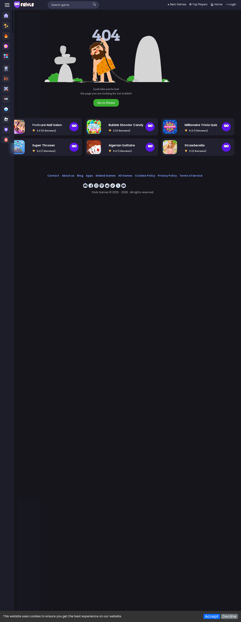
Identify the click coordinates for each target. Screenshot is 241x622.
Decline (229, 616)
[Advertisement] (29, 70)
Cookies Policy (163, 171)
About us (86, 171)
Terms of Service (209, 171)
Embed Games (124, 171)
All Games (144, 171)
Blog (98, 171)
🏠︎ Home (216, 4)
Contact (72, 171)
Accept (212, 616)
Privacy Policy (185, 171)
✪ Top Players (198, 4)
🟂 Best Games (176, 4)
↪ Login (231, 4)
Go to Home (126, 103)
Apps (108, 171)
